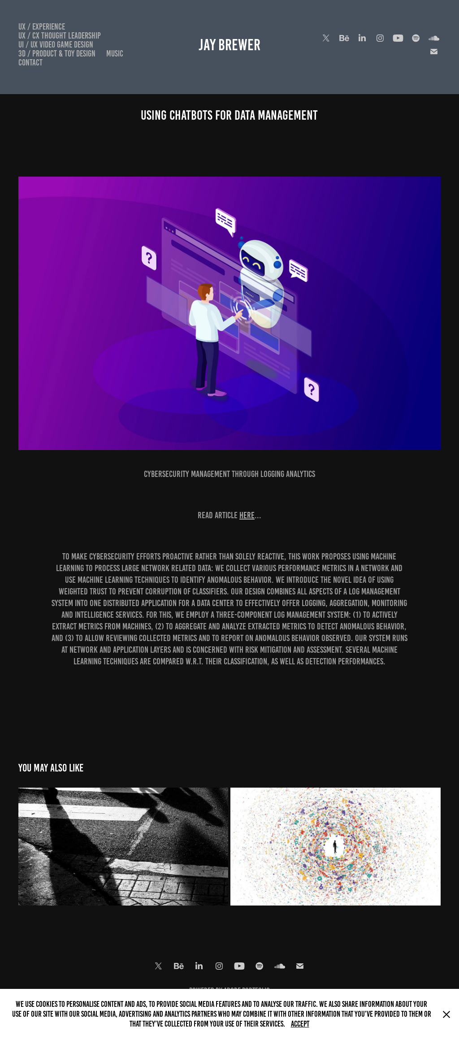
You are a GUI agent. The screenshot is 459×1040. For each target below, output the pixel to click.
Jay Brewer (229, 44)
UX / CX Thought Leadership (59, 35)
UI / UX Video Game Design (55, 44)
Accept (300, 1023)
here (247, 515)
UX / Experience (41, 26)
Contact (30, 62)
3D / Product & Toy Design (56, 53)
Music (114, 53)
